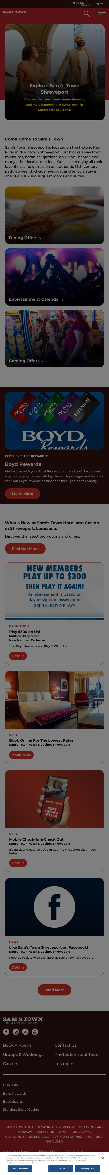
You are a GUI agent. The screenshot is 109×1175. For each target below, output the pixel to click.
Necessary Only (87, 1169)
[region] (54, 1163)
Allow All (61, 1169)
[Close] (102, 1158)
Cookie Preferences (20, 1169)
